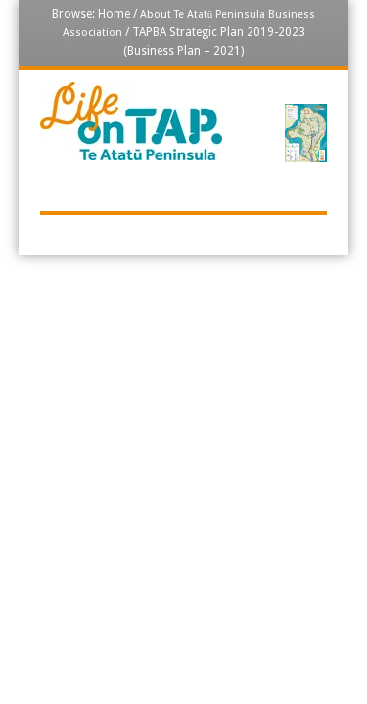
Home (114, 14)
